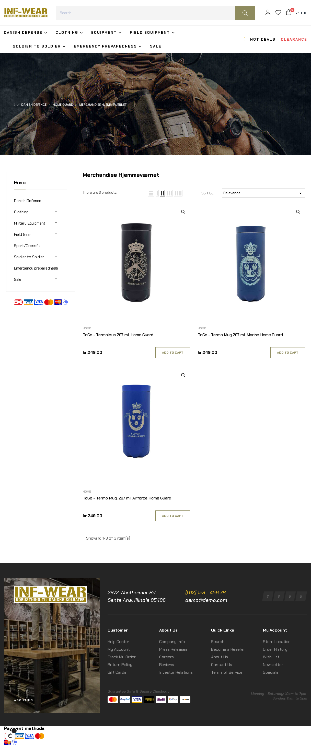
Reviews (166, 664)
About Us (219, 657)
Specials (270, 672)
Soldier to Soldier (29, 257)
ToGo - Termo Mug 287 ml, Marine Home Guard (240, 334)
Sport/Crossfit (27, 245)
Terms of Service (227, 672)
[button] (23, 700)
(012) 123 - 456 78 (205, 592)
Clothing (21, 212)
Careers (166, 657)
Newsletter (273, 664)
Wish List (271, 657)
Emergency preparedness (36, 268)
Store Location (277, 641)
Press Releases (173, 649)
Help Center (118, 641)
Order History (275, 649)
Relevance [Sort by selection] (263, 193)
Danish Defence (27, 200)
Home (20, 182)
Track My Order (122, 657)
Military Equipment (29, 223)
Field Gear (22, 234)
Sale (17, 279)
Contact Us (221, 664)
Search (217, 641)
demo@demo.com (206, 600)
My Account (119, 649)
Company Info (172, 641)
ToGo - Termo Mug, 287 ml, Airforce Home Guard (127, 498)
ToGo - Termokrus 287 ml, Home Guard (118, 334)
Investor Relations (176, 672)
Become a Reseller (228, 649)
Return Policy (120, 664)
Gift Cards (117, 672)
